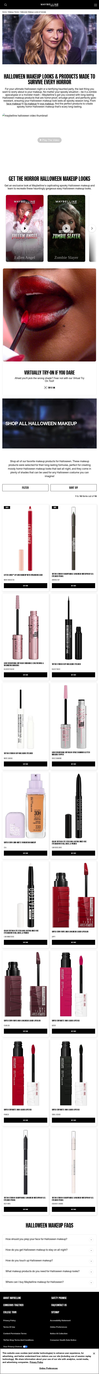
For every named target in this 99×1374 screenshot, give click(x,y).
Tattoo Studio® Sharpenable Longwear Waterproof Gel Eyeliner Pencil (73, 575)
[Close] (94, 1353)
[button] (49, 140)
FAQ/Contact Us (59, 1305)
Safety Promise (59, 1297)
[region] (49, 1361)
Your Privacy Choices (15, 1347)
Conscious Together (13, 1305)
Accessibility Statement (60, 1320)
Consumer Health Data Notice (63, 1340)
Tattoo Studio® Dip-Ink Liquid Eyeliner (66, 664)
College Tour (9, 1312)
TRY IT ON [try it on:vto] (49, 387)
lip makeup (30, 103)
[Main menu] (95, 5)
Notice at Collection (58, 1334)
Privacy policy (9, 1320)
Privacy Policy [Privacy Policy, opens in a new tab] (36, 1362)
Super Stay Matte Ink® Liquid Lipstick (65, 1020)
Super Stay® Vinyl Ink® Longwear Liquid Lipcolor (70, 931)
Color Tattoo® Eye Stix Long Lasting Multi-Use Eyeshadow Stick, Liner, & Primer (69, 842)
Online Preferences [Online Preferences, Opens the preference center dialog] (48, 1368)
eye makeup (47, 103)
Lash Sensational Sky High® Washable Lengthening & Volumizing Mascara (24, 664)
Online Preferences (58, 1327)
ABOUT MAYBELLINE (12, 1297)
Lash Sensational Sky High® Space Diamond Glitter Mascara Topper (71, 753)
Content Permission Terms (14, 1334)
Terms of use (9, 1327)
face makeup (13, 103)
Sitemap (55, 1312)
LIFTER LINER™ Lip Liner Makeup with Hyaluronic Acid (23, 575)
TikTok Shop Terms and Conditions (18, 1340)
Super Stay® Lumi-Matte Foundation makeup (20, 842)
